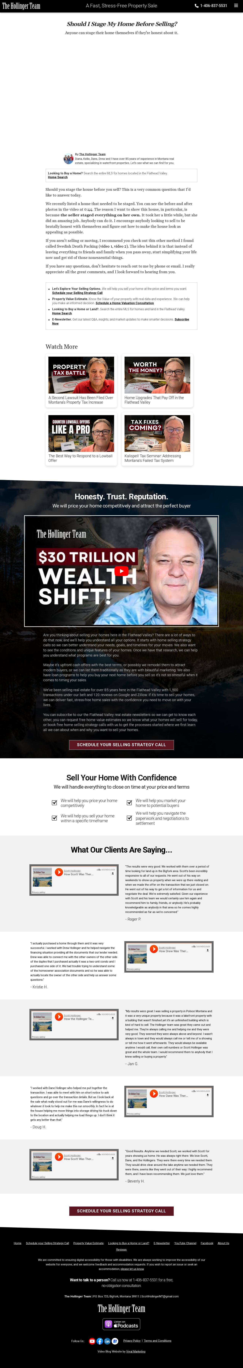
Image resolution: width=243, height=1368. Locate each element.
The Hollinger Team (92, 154)
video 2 (120, 246)
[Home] (20, 6)
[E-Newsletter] (162, 1243)
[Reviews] (121, 1249)
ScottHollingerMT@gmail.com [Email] (160, 1296)
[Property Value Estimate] (88, 1243)
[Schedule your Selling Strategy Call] (47, 1243)
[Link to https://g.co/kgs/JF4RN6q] (115, 1341)
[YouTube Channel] (185, 1243)
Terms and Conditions (157, 1340)
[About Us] (223, 1243)
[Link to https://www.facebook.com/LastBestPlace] (99, 1341)
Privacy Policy (131, 1340)
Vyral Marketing (135, 1351)
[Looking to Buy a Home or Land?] (128, 1243)
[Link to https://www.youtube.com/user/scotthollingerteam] (92, 1341)
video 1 (106, 246)
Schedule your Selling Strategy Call (77, 293)
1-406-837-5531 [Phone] (211, 5)
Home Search (58, 177)
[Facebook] (207, 1243)
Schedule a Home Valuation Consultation (125, 303)
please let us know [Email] (132, 1269)
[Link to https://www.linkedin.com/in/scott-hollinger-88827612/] (107, 1341)
